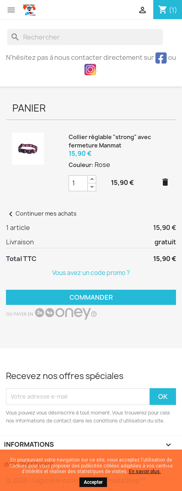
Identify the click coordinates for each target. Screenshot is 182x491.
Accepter (93, 482)
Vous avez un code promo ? (91, 273)
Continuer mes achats (41, 213)
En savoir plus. (145, 471)
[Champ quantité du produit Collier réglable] (78, 183)
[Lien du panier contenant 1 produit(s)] (167, 10)
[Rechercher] (85, 37)
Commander (91, 297)
